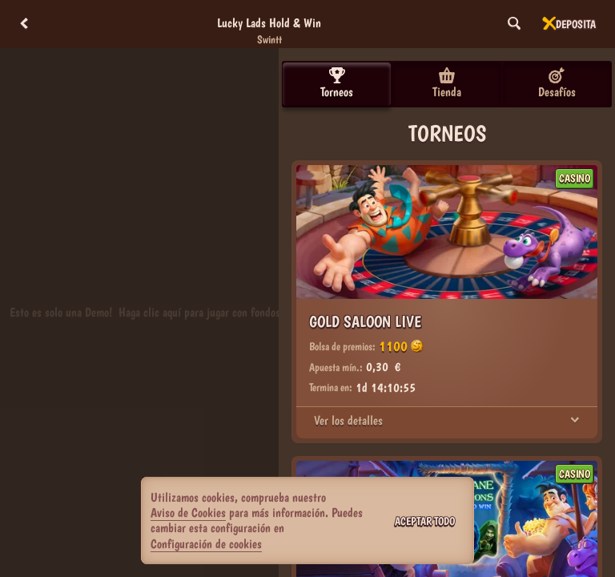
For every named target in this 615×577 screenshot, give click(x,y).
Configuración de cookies (206, 544)
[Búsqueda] (514, 24)
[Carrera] (549, 24)
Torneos (336, 83)
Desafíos (557, 83)
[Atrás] (24, 24)
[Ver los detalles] (575, 421)
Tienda (446, 83)
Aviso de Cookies (188, 512)
